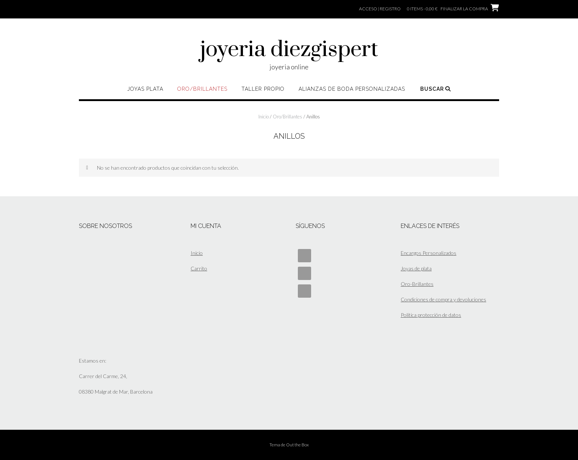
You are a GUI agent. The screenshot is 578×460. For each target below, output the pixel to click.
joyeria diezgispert (289, 50)
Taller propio (263, 89)
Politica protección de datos (431, 315)
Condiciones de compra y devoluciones (443, 299)
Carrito (199, 268)
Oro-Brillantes (417, 284)
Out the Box (297, 444)
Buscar (435, 89)
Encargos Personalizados (428, 253)
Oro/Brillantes (202, 89)
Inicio (263, 117)
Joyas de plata (416, 268)
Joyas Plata (145, 89)
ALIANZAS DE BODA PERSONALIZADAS (352, 89)
